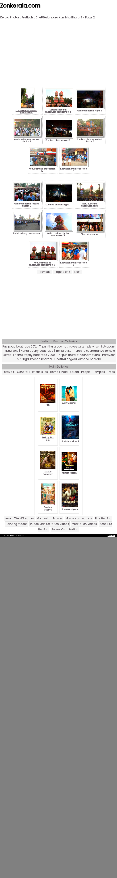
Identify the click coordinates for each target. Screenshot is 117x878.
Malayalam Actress (79, 518)
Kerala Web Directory (19, 518)
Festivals (27, 17)
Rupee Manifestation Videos (49, 524)
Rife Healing (103, 518)
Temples (99, 372)
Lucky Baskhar (69, 401)
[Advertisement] (59, 51)
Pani (47, 403)
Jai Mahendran (69, 471)
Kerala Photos (9, 17)
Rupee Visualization (64, 529)
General (22, 372)
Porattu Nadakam (47, 471)
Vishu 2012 (11, 351)
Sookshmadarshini (71, 440)
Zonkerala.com (20, 5)
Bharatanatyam (70, 508)
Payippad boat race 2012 (19, 346)
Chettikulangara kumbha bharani (77, 359)
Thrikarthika (63, 351)
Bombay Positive (47, 507)
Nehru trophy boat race (37, 351)
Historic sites (39, 372)
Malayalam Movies (50, 518)
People (86, 372)
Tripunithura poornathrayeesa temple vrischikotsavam (77, 346)
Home (54, 372)
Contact (111, 535)
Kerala (74, 372)
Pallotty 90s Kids (47, 437)
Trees (111, 372)
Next (77, 272)
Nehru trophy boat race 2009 (35, 355)
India (64, 372)
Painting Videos (16, 524)
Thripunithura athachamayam (78, 355)
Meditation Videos (84, 524)
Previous (44, 272)
